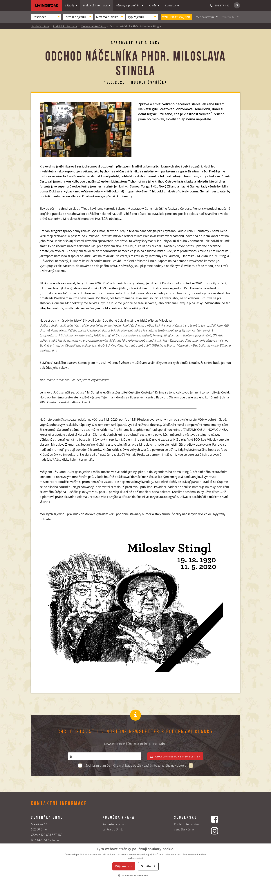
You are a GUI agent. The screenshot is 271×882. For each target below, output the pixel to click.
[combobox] (46, 17)
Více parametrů (205, 17)
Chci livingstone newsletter (175, 756)
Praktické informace (95, 5)
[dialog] (135, 862)
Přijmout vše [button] (123, 866)
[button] (135, 875)
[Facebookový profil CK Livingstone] (219, 819)
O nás (153, 5)
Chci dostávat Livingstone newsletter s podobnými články (135, 732)
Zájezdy (70, 5)
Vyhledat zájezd (176, 17)
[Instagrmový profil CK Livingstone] (219, 830)
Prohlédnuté (228, 17)
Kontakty (171, 5)
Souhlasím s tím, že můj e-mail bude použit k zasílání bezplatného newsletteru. (136, 765)
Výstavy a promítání (128, 5)
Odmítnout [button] (148, 866)
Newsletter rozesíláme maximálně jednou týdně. (135, 744)
